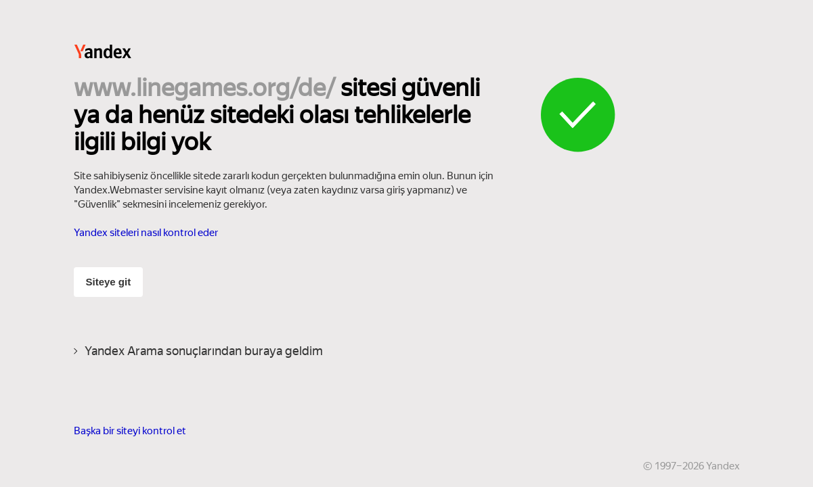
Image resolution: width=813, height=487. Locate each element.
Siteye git (108, 281)
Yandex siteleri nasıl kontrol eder (146, 233)
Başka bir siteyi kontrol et (130, 431)
